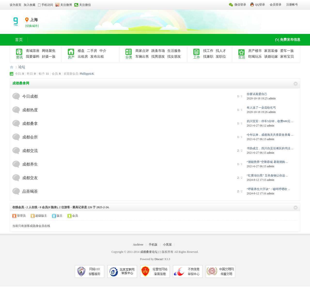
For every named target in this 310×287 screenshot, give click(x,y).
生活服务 (174, 51)
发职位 (221, 56)
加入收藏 (29, 5)
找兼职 (208, 56)
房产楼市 (255, 51)
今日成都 (30, 96)
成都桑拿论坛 (12, 67)
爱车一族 (287, 51)
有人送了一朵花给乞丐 (261, 107)
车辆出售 (142, 56)
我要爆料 (32, 56)
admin (272, 98)
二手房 (92, 51)
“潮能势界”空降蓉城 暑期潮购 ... (267, 162)
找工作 (208, 51)
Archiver (138, 244)
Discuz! (159, 259)
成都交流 (30, 151)
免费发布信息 (290, 39)
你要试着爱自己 (257, 94)
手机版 (153, 244)
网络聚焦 (48, 51)
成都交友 (30, 178)
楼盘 (81, 51)
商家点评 (142, 51)
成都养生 (30, 164)
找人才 (221, 51)
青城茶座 (32, 51)
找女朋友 (174, 56)
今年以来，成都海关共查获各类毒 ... (270, 134)
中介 (103, 51)
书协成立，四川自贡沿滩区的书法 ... (270, 148)
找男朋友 (158, 56)
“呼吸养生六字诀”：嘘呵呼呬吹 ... (268, 189)
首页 (19, 40)
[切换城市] (32, 26)
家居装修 (271, 51)
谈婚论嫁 (271, 56)
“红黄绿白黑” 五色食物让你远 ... (267, 175)
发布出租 (97, 56)
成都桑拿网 (20, 83)
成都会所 (30, 137)
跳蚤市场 (158, 51)
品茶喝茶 (30, 191)
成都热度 (30, 110)
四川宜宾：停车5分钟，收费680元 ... (270, 121)
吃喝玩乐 (255, 56)
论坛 (21, 67)
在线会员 (18, 207)
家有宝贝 (287, 56)
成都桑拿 (30, 123)
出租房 (83, 56)
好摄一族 (48, 56)
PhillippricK (87, 73)
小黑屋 (167, 244)
